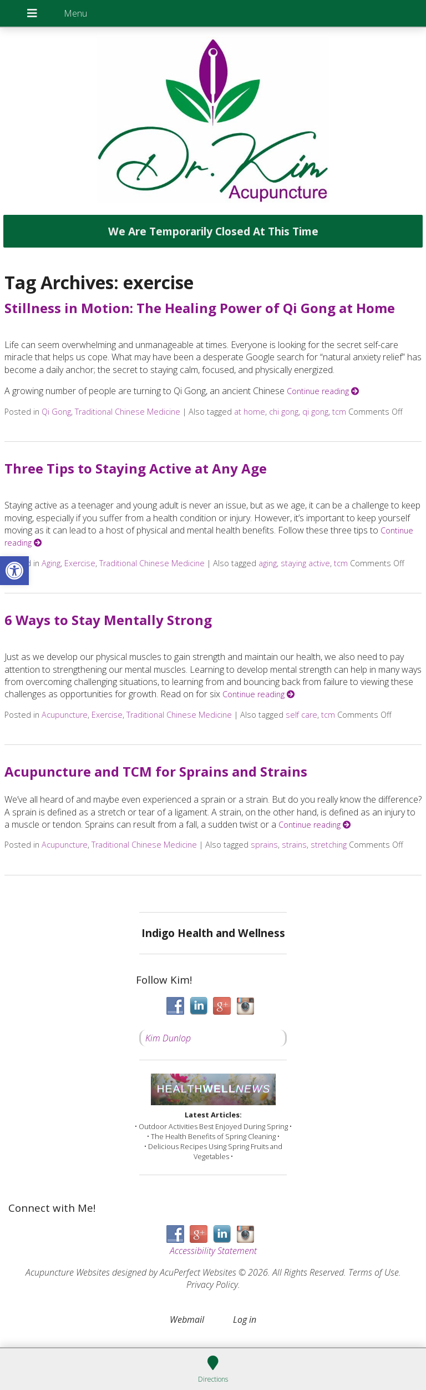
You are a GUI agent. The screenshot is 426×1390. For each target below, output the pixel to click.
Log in (244, 1319)
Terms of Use (373, 1272)
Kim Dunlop (168, 1038)
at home (249, 411)
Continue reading (323, 391)
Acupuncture (65, 714)
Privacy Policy (212, 1284)
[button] (14, 570)
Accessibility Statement (213, 1251)
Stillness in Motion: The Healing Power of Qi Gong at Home (199, 308)
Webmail (187, 1319)
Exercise (79, 563)
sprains (264, 844)
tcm (339, 411)
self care (301, 714)
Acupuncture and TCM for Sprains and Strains (155, 771)
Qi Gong (56, 411)
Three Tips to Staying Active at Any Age (135, 468)
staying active (305, 563)
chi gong (283, 411)
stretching (329, 844)
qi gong (315, 411)
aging (267, 563)
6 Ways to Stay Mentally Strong (108, 620)
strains (294, 844)
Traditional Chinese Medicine (127, 411)
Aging (51, 563)
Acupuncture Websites (68, 1272)
